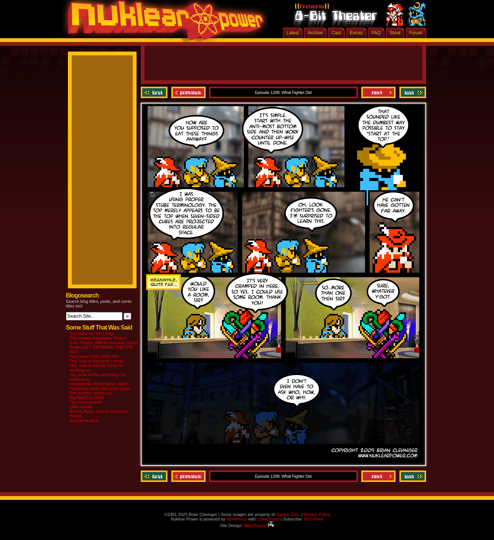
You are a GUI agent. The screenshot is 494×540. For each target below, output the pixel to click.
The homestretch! (86, 402)
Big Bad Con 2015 (87, 397)
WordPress (237, 519)
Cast (336, 33)
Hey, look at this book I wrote (96, 361)
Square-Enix (287, 514)
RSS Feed (313, 519)
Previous (188, 92)
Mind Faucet (259, 525)
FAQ (376, 33)
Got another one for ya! (91, 393)
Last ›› (411, 92)
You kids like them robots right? (99, 384)
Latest (292, 33)
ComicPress (268, 519)
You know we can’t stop (92, 333)
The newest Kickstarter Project (98, 338)
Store (395, 33)
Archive (315, 33)
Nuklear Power (163, 23)
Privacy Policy (317, 514)
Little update (81, 406)
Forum (416, 33)
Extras (356, 33)
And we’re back (84, 420)
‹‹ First (155, 92)
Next (378, 92)
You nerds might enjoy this (94, 356)
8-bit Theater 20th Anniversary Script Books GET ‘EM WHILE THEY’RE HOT (104, 347)
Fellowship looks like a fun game (100, 388)
